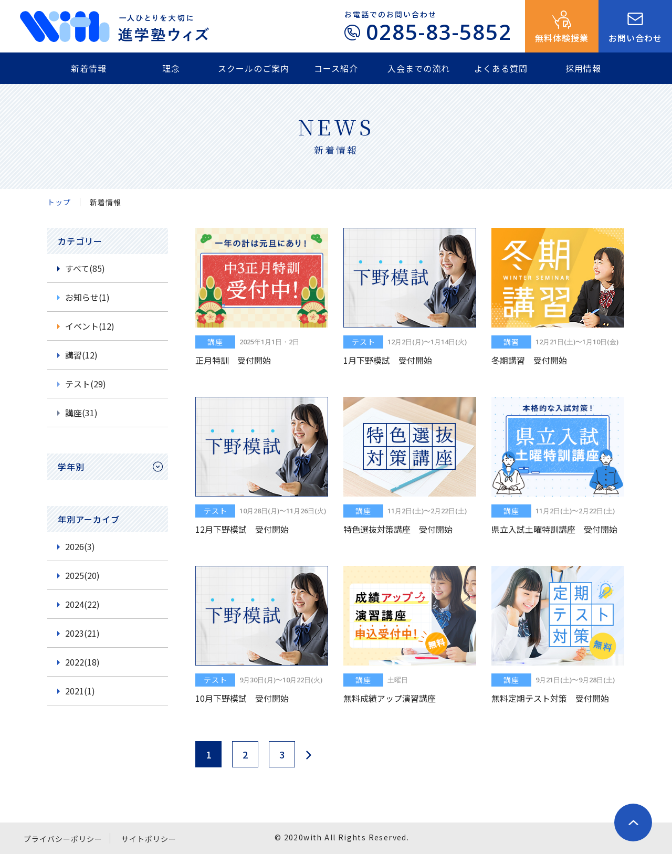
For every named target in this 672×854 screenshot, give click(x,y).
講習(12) (81, 355)
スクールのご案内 (253, 68)
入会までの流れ (418, 68)
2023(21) (82, 633)
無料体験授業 (562, 37)
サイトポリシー (148, 839)
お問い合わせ (635, 37)
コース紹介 (336, 68)
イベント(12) (89, 326)
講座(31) (81, 412)
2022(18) (82, 662)
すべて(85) (85, 268)
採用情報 (583, 68)
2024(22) (82, 604)
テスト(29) (85, 383)
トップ (59, 202)
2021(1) (80, 690)
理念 (171, 68)
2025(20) (82, 575)
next (308, 754)
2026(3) (80, 546)
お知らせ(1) (87, 297)
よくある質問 (501, 68)
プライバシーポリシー (63, 839)
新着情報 (89, 68)
